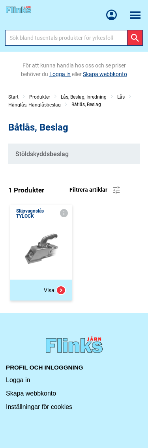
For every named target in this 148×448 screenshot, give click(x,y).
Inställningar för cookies (39, 406)
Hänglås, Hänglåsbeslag (34, 105)
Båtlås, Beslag (86, 104)
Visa (55, 290)
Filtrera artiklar (95, 190)
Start (13, 97)
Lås (121, 97)
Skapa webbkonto (31, 393)
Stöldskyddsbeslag (42, 154)
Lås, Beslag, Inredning (84, 97)
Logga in (18, 380)
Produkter (39, 97)
